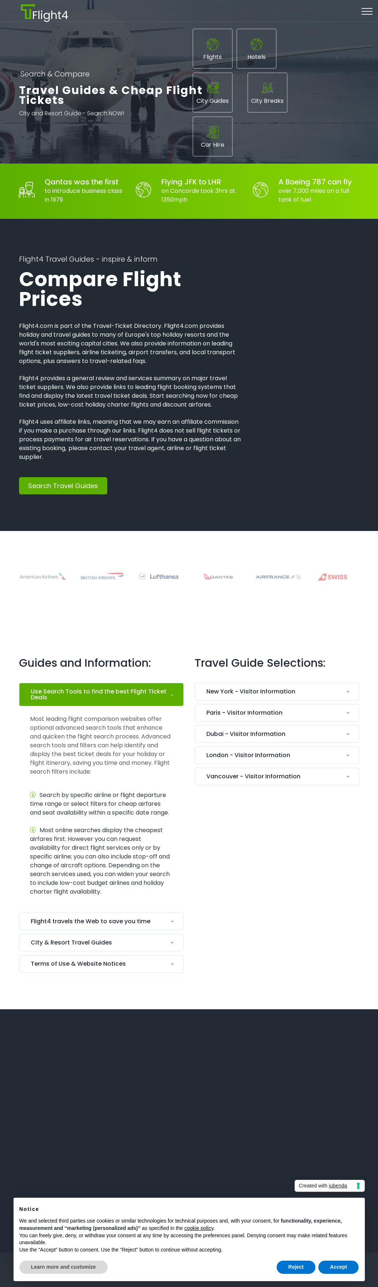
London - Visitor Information (248, 755)
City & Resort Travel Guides (71, 942)
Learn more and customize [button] (63, 1267)
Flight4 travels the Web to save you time (90, 921)
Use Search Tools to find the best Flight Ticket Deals (98, 694)
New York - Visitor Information (250, 691)
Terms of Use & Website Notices (78, 963)
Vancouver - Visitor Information (253, 776)
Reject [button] (296, 1267)
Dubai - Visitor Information (245, 734)
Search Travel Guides (63, 485)
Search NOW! (105, 115)
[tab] (101, 696)
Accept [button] (338, 1267)
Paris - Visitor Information (244, 712)
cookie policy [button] (198, 1228)
